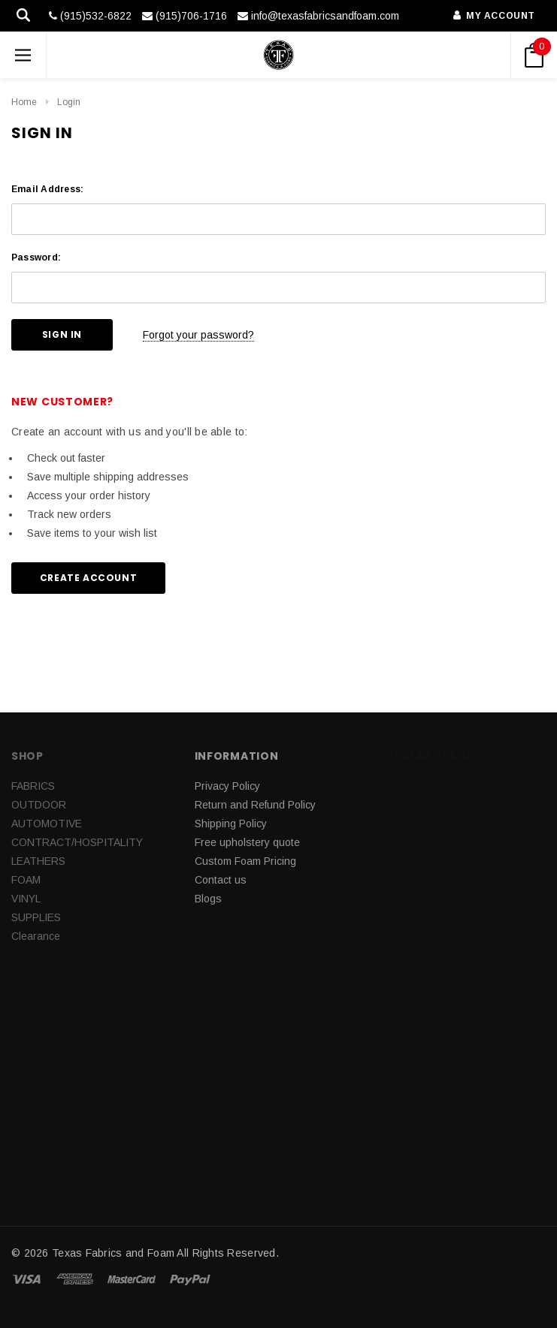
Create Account (88, 577)
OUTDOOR (38, 805)
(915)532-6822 (90, 16)
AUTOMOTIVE (46, 824)
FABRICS (33, 786)
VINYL (26, 899)
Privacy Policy (227, 786)
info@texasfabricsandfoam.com (318, 16)
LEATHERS (38, 861)
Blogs (208, 899)
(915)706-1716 (184, 16)
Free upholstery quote (247, 842)
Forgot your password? (198, 335)
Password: (36, 257)
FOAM (26, 880)
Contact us (221, 880)
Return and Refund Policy (255, 805)
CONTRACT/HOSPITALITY (77, 842)
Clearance (35, 936)
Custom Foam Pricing (245, 861)
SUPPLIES (36, 917)
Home (24, 102)
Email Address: (47, 189)
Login (68, 102)
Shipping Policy (231, 824)
